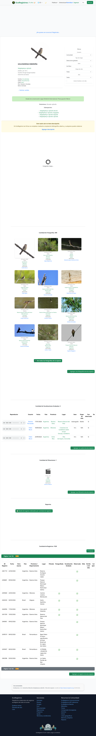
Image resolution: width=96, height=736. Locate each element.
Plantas (39, 702)
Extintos (63, 712)
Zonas (63, 714)
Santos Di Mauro (48, 484)
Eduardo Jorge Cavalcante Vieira (71, 260)
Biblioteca (64, 706)
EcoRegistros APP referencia (69, 702)
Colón (48, 478)
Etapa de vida (79, 69)
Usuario (79, 52)
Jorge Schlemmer (24, 318)
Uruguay (71, 290)
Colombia (24, 315)
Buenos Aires (48, 290)
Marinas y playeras (66, 718)
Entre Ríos (48, 314)
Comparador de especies (68, 710)
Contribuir (69, 2)
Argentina (24, 265)
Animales (39, 700)
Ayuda (38, 714)
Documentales (41, 708)
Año (79, 74)
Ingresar (76, 2)
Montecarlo (24, 262)
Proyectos (40, 712)
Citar (13, 709)
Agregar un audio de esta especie (83, 448)
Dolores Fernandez (48, 295)
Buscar (90, 2)
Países (63, 708)
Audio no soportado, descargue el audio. (14, 423)
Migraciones (40, 710)
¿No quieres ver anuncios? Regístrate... (48, 32)
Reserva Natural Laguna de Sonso (24, 312)
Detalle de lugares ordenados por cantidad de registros (34, 511)
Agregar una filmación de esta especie (81, 492)
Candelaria (66, 433)
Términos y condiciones (44, 716)
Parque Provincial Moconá (71, 345)
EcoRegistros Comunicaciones (70, 700)
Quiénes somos (16, 705)
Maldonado (71, 289)
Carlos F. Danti (48, 350)
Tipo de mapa (79, 58)
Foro (38, 706)
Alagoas (71, 255)
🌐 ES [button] (39, 2)
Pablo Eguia (24, 293)
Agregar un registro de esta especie (82, 674)
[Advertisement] (48, 18)
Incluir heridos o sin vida (80, 81)
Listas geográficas (66, 716)
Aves (22, 82)
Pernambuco (24, 289)
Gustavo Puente (48, 318)
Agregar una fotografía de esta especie (81, 371)
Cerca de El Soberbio (48, 255)
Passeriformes (25, 80)
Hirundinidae (25, 79)
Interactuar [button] (62, 2)
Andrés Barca (25, 267)
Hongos (39, 704)
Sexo (79, 63)
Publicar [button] (54, 2)
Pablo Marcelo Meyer (71, 293)
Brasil (71, 257)
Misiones (25, 263)
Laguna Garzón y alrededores (71, 287)
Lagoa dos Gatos (24, 287)
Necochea (48, 344)
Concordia (67, 439)
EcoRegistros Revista (67, 704)
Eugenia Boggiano (71, 351)
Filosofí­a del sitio (17, 707)
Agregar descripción (48, 129)
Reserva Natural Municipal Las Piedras (48, 312)
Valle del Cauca (24, 314)
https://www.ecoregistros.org (67, 688)
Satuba (71, 254)
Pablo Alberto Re (48, 261)
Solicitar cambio (23, 90)
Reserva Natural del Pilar (48, 289)
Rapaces (63, 720)
